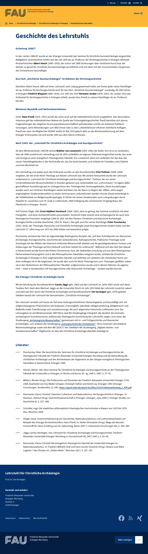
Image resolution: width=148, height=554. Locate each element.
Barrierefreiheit (40, 519)
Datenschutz (24, 519)
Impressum (10, 519)
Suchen (137, 3)
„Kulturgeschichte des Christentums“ (80, 324)
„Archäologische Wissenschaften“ (46, 320)
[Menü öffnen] (138, 13)
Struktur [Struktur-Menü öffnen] (125, 3)
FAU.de (111, 3)
